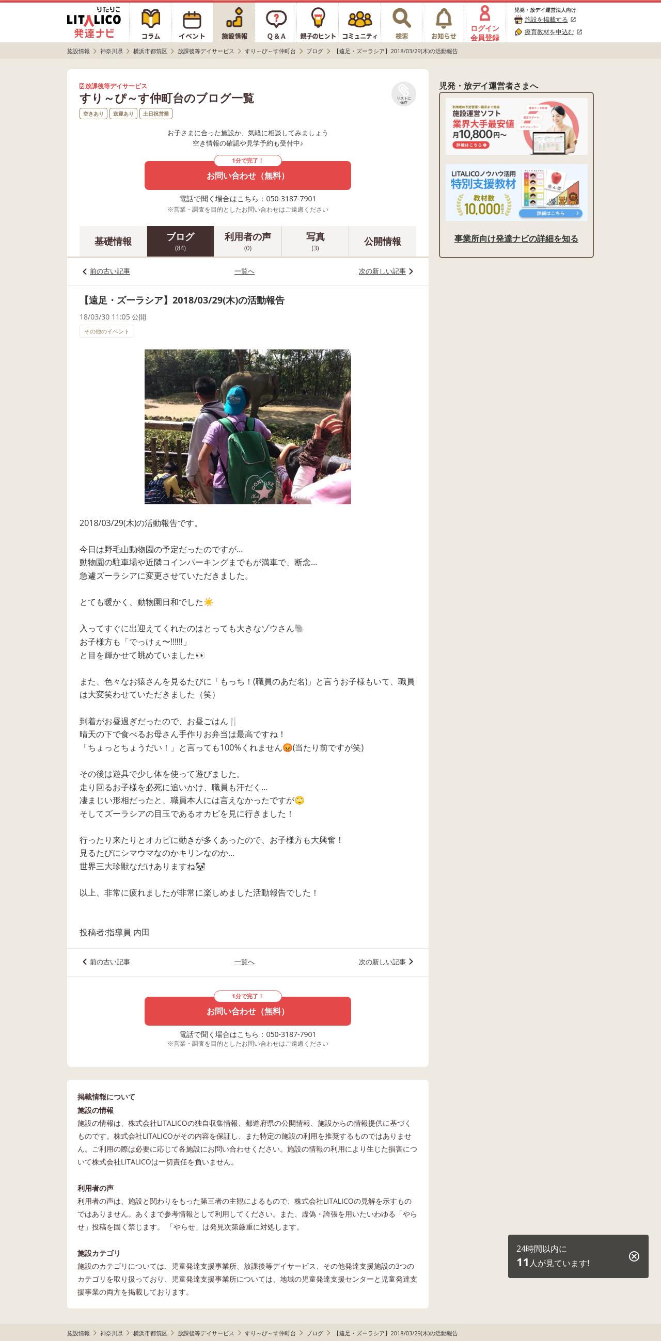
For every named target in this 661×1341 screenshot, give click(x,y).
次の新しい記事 (382, 271)
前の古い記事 (110, 271)
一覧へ (244, 271)
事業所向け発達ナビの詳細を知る (516, 238)
